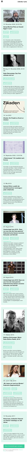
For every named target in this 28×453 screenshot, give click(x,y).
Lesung (6, 32)
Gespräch (7, 388)
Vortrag (6, 36)
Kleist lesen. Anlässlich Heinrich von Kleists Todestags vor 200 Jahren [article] (13, 420)
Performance (14, 32)
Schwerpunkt (17, 393)
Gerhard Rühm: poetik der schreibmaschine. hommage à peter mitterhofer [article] (12, 188)
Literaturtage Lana (7, 225)
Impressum (21, 449)
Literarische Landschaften (8, 379)
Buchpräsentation (9, 78)
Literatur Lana (22, 1)
